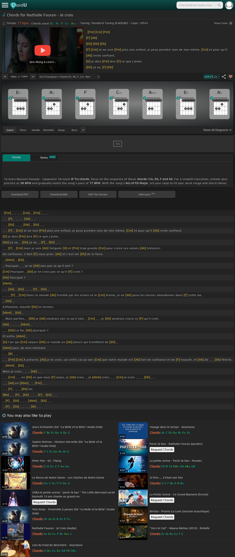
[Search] (219, 5)
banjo (61, 130)
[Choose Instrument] (83, 130)
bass (74, 130)
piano (23, 130)
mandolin (48, 130)
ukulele (36, 130)
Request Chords (162, 449)
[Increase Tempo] (33, 76)
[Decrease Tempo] (5, 76)
